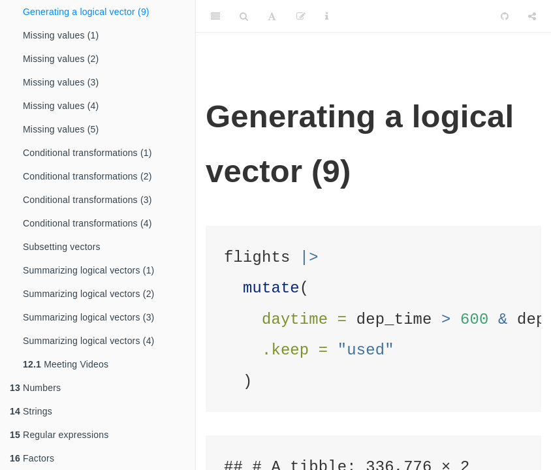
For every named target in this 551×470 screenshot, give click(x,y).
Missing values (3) (61, 82)
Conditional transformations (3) (87, 200)
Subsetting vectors (62, 247)
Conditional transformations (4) (87, 223)
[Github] (504, 16)
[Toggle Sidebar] (215, 16)
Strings (31, 411)
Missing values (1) (61, 35)
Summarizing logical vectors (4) (88, 341)
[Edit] (301, 16)
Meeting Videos (65, 364)
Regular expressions (59, 435)
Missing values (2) (61, 59)
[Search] (244, 16)
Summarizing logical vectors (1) (88, 270)
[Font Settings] (272, 16)
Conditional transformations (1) (87, 153)
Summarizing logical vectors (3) (88, 317)
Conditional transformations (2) (87, 176)
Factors (32, 458)
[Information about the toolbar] (326, 16)
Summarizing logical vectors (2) (88, 294)
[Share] (532, 16)
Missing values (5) (61, 129)
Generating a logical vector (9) (86, 12)
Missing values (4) (61, 106)
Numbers (35, 388)
